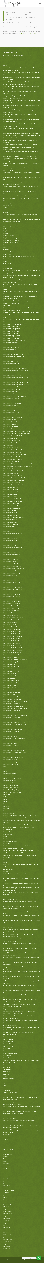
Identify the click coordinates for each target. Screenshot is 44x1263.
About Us (6, 212)
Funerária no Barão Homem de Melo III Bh (16, 382)
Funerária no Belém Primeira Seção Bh (14, 394)
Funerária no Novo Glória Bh (11, 596)
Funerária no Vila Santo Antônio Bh (13, 748)
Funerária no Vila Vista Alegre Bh (13, 757)
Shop (4, 1081)
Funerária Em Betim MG (10, 326)
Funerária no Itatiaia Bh (10, 543)
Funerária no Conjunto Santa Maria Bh (14, 478)
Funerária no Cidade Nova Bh (12, 457)
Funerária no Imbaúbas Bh (11, 536)
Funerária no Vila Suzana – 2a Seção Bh (15, 755)
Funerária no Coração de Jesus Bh (13, 485)
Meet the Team (8, 834)
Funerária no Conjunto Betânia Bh (13, 471)
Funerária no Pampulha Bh (11, 610)
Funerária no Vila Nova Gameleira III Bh (15, 727)
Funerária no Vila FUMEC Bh (11, 717)
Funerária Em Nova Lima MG (11, 338)
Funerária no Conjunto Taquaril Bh (13, 480)
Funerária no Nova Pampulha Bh (12, 589)
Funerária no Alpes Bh (9, 349)
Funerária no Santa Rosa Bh (11, 641)
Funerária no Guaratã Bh (10, 522)
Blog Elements (7, 231)
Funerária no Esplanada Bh (11, 494)
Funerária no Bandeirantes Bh (12, 375)
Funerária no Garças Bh (10, 513)
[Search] (36, 3)
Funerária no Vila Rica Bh (10, 743)
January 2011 (7, 1237)
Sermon (5, 1166)
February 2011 (7, 1234)
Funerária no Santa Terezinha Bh (13, 648)
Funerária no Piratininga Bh (11, 620)
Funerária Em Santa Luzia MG (12, 345)
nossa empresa (8, 869)
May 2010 (6, 1244)
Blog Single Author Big (10, 238)
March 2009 (7, 1248)
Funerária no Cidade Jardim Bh (12, 452)
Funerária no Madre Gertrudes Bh (13, 568)
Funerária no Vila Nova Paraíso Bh (13, 729)
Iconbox (5, 799)
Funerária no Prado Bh (10, 624)
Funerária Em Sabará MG (10, 343)
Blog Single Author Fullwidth (11, 240)
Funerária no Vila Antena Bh (11, 704)
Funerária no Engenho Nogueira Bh (13, 492)
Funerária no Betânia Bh (10, 401)
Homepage (6, 794)
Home (5, 769)
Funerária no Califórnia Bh (11, 426)
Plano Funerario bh (9, 1023)
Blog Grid (6, 233)
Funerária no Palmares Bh (11, 606)
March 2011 (7, 1232)
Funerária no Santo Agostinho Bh (13, 650)
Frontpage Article (8, 1154)
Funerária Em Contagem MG (11, 329)
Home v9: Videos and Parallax (12, 792)
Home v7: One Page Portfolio (12, 787)
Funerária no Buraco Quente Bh (12, 412)
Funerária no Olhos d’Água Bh (12, 601)
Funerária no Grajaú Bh (10, 515)
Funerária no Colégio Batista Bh (12, 461)
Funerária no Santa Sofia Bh (11, 643)
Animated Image (8, 224)
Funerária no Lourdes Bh (10, 564)
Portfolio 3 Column (8, 1041)
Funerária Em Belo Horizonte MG (13, 324)
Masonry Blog (7, 829)
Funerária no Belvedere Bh (11, 398)
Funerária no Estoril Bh (10, 496)
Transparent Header (9, 1095)
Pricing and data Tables (10, 1053)
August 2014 (7, 1204)
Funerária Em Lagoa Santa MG (12, 336)
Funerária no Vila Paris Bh (11, 736)
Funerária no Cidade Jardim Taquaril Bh (15, 454)
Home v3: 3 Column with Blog (12, 778)
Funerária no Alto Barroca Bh (12, 352)
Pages (5, 1009)
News (5, 860)
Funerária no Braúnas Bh (10, 410)
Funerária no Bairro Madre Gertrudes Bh (15, 370)
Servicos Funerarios (9, 1079)
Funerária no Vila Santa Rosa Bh (12, 745)
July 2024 (6, 1195)
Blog (4, 228)
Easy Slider (6, 305)
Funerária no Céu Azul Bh (10, 447)
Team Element (7, 1088)
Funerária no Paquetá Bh (10, 615)
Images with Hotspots (10, 804)
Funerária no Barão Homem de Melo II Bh (15, 380)
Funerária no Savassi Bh (10, 673)
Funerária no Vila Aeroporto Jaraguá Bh (15, 701)
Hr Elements (7, 797)
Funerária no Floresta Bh (10, 506)
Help (4, 766)
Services (5, 1076)
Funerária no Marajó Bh (10, 575)
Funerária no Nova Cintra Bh (11, 582)
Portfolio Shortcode (9, 1046)
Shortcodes (6, 1083)
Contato (5, 266)
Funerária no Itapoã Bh (10, 540)
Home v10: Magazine (9, 773)
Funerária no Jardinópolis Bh (11, 552)
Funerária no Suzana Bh (10, 683)
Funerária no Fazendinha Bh (11, 503)
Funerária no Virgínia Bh (10, 759)
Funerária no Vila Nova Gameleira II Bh (14, 724)
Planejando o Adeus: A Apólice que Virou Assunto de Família (21, 1020)
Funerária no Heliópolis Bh (11, 529)
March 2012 (7, 1225)
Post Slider (6, 1048)
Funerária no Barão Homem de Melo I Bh (15, 377)
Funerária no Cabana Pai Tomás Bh (13, 417)
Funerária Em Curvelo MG (11, 331)
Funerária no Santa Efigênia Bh (12, 636)
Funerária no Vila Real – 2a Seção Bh (14, 741)
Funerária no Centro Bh (10, 445)
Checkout (6, 249)
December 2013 (8, 1213)
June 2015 (6, 1197)
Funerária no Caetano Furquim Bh (13, 419)
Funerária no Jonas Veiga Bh (11, 557)
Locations (6, 811)
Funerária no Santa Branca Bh (12, 634)
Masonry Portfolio (8, 832)
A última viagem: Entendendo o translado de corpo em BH (20, 196)
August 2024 (7, 1192)
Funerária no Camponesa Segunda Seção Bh (16, 433)
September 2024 (8, 1190)
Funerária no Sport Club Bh (11, 680)
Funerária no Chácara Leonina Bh (13, 450)
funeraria (34, 23)
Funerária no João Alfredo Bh (11, 554)
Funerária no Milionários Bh (11, 580)
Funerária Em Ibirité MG (10, 333)
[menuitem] (36, 3)
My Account (6, 843)
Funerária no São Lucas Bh (11, 666)
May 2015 (6, 1199)
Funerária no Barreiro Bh (10, 387)
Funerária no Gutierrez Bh (11, 524)
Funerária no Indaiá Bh (10, 538)
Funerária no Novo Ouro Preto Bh (13, 599)
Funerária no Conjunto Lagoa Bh (12, 475)
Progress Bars (7, 1055)
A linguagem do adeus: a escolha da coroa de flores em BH (21, 133)
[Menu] (40, 3)
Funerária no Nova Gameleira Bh (13, 585)
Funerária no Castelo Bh (10, 443)
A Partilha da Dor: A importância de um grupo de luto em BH (21, 145)
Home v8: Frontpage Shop (11, 790)
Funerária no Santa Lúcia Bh (11, 638)
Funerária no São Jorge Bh (11, 662)
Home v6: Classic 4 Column (11, 785)
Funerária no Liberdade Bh (11, 561)
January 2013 (7, 1218)
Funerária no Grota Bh (10, 520)
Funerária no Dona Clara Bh (11, 489)
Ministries (6, 839)
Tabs (4, 1086)
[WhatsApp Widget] (38, 1258)
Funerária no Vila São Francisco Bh (13, 750)
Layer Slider (6, 808)
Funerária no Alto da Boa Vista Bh (13, 354)
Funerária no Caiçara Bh (10, 422)
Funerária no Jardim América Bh (12, 547)
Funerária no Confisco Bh (10, 468)
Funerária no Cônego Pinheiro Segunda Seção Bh (17, 466)
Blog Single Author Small (10, 242)
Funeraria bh (13, 1259)
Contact (5, 261)
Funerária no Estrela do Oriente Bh (13, 501)
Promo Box (6, 1058)
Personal (6, 1163)
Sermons (6, 1074)
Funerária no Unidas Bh (10, 690)
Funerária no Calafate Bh (10, 424)
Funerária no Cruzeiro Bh (10, 487)
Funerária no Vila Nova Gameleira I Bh (14, 722)
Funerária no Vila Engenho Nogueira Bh (15, 715)
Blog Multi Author (8, 235)
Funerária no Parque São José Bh (13, 617)
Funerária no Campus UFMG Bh (12, 436)
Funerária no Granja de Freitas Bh (13, 517)
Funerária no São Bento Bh (11, 655)
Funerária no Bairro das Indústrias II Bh (15, 368)
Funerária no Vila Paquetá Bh (12, 734)
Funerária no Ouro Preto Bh (11, 603)
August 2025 (7, 1183)
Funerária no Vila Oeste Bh (11, 731)
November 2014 (8, 1202)
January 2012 (7, 1227)
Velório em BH (7, 1134)
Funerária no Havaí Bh (10, 527)
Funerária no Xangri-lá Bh (10, 764)
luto (4, 1159)
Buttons (5, 245)
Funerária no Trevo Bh (10, 685)
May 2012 (6, 1223)
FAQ (4, 317)
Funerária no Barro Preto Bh (11, 389)
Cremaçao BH (7, 268)
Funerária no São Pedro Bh (11, 671)
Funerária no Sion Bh (9, 678)
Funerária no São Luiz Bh (10, 669)
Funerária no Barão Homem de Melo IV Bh (16, 384)
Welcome (6, 1139)
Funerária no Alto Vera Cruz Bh (12, 359)
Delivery (5, 289)
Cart (4, 247)
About (5, 207)
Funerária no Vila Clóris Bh (11, 713)
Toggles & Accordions (10, 1092)
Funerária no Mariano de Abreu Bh (13, 578)
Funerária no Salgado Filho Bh (12, 629)
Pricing (5, 1051)
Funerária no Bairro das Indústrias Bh (14, 366)
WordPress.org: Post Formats (27, 33)
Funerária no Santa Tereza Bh (12, 645)
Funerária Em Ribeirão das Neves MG (14, 340)
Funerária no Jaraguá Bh (10, 545)
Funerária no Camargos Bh (11, 429)
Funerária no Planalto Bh (10, 622)
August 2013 (7, 1216)
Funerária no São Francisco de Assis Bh (15, 659)
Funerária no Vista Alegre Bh (11, 762)
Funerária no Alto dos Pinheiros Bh (13, 356)
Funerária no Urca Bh (9, 694)
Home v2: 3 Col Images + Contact (13, 776)
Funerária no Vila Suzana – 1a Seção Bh (15, 752)
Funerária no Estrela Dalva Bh (12, 499)
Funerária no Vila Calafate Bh (11, 711)
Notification (6, 871)
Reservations (7, 1065)
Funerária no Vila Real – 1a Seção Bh (14, 738)
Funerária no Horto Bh (10, 531)
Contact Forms (7, 263)
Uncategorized (25, 23)
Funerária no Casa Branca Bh (11, 440)
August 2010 (7, 1241)
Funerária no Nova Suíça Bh (11, 592)
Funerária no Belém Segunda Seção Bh (14, 396)
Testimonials (7, 1090)
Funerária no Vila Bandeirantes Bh (13, 706)
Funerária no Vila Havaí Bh (11, 720)
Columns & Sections (9, 252)
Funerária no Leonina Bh (10, 559)
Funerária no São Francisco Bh (12, 657)
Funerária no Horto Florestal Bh (12, 533)
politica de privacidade (10, 1025)
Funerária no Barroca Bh (10, 391)
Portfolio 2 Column (8, 1039)
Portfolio (6, 1037)
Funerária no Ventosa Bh (10, 697)
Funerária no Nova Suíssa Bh (11, 594)
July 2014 (6, 1206)
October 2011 (7, 1230)
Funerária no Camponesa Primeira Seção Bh (16, 431)
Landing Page (7, 806)
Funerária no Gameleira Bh (11, 510)
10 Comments (15, 23)
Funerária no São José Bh (10, 664)
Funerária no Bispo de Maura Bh (13, 403)
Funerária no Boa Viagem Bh (11, 405)
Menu (5, 836)
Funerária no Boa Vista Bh (11, 408)
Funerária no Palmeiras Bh (11, 608)
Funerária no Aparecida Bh (11, 363)
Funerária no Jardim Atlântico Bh (12, 550)
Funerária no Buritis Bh (10, 415)
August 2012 (7, 1220)
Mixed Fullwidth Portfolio (10, 841)
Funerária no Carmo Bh (10, 438)
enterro (5, 1152)
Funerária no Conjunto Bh (10, 473)
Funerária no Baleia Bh (10, 373)
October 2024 (7, 1188)
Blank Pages (7, 226)
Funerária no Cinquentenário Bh (12, 459)
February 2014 (7, 1211)
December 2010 (8, 1239)
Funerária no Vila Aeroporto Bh (12, 699)
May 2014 (6, 1209)
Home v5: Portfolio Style (10, 783)
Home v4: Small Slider (9, 780)
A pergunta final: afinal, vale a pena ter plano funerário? (19, 156)
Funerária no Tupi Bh (9, 687)
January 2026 (7, 1181)
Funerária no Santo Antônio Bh (12, 652)
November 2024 (8, 1185)
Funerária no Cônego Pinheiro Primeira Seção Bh (17, 464)
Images (5, 1156)
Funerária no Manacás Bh (10, 571)
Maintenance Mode (9, 813)
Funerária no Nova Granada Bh (12, 587)
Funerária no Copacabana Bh (11, 482)
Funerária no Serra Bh (9, 676)
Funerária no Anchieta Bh (10, 361)
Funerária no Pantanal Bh (10, 613)
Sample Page (7, 1067)
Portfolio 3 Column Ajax (10, 1044)
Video (5, 1137)
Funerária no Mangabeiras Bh (12, 573)
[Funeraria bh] (18, 3)
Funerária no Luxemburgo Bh (12, 566)
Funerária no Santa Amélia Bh (12, 631)
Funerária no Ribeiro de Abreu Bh (13, 627)
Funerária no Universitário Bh (12, 692)
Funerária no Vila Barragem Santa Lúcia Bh (16, 708)
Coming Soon (7, 254)
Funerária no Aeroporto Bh (11, 347)
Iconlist (5, 801)
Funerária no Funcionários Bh (12, 508)
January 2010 (7, 1246)
